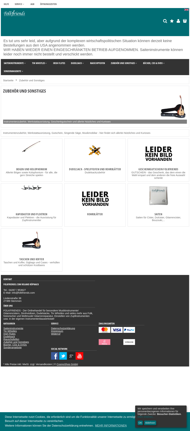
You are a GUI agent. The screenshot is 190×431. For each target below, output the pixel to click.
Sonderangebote (12, 347)
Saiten (158, 214)
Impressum (57, 331)
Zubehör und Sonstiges (16, 342)
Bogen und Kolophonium (31, 169)
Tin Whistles (10, 331)
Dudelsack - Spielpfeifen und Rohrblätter (95, 169)
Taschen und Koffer (31, 259)
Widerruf (55, 333)
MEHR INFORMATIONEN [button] (111, 425)
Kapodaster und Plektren (31, 214)
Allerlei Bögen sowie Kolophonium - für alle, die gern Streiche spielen (31, 174)
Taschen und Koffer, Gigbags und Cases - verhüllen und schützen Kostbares (31, 264)
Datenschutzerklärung (63, 328)
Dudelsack (9, 336)
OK (140, 422)
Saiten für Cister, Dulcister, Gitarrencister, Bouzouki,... (158, 219)
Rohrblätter (95, 214)
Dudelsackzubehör (95, 172)
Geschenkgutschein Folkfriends (158, 169)
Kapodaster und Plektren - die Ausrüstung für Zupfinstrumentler (31, 219)
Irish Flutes (9, 333)
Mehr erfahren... (146, 416)
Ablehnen (150, 422)
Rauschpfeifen (11, 339)
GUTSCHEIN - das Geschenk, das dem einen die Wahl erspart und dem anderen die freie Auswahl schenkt (158, 175)
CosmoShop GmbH (67, 364)
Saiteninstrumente (13, 328)
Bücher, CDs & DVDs (15, 344)
